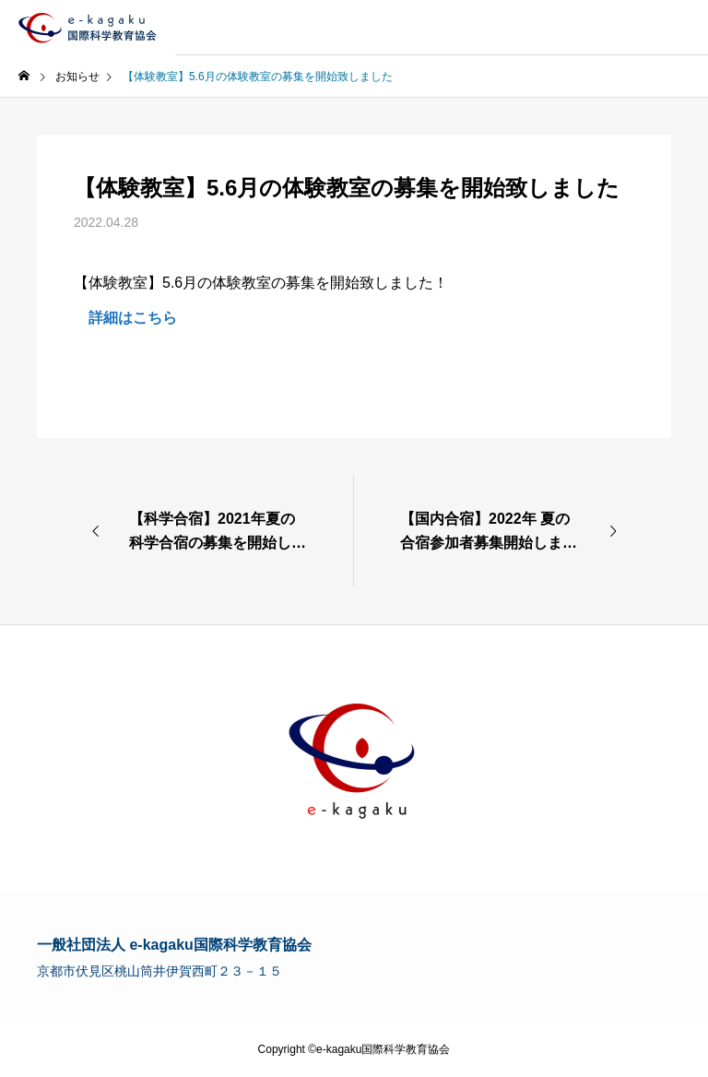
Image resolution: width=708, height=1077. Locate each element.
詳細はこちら (125, 317)
